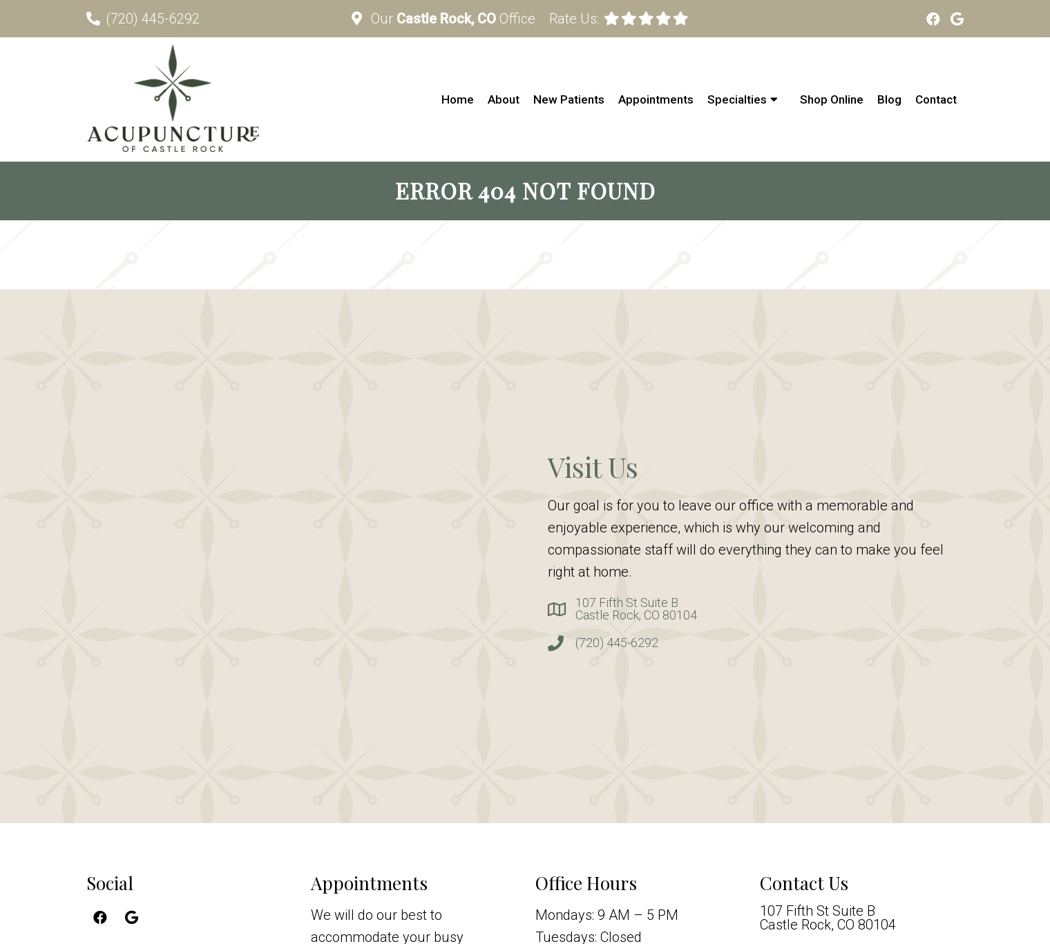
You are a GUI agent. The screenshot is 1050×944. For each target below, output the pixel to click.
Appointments (656, 99)
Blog (889, 99)
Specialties (737, 99)
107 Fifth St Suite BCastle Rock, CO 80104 (636, 609)
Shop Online (831, 99)
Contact (936, 99)
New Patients (568, 99)
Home (457, 99)
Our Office (451, 18)
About (503, 99)
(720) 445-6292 (153, 18)
